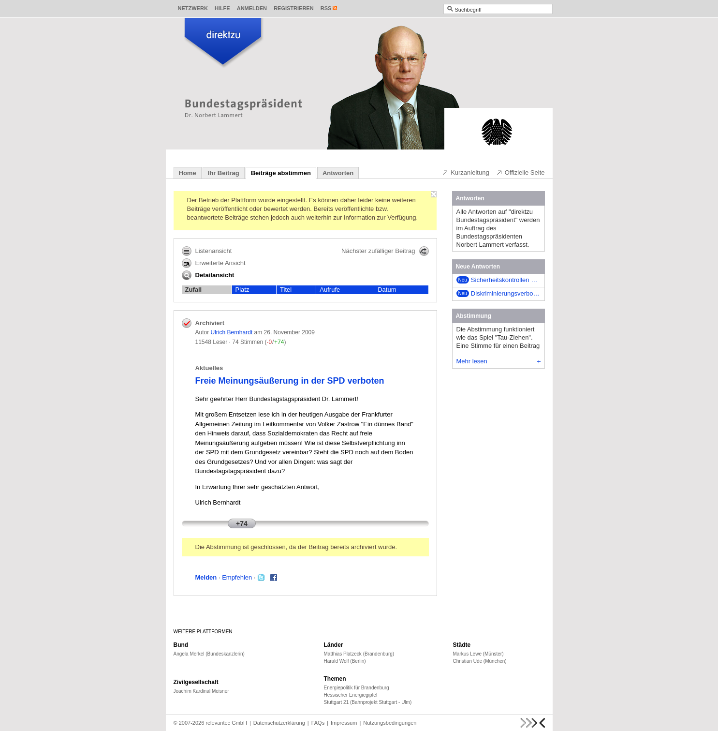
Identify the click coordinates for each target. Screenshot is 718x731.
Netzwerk (193, 8)
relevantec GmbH (226, 723)
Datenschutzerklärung (279, 723)
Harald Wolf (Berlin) (345, 661)
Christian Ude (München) (480, 661)
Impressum (344, 723)
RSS (326, 8)
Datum (387, 289)
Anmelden (252, 8)
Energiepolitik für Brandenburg (356, 687)
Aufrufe (330, 289)
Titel (286, 289)
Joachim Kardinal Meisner (201, 691)
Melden (206, 577)
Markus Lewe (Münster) (478, 653)
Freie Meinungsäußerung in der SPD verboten (289, 381)
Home (187, 173)
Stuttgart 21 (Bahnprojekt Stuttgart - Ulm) (368, 702)
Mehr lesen (498, 361)
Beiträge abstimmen (281, 173)
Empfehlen (237, 577)
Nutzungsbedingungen (389, 723)
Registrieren (294, 8)
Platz (242, 289)
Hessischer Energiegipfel (351, 695)
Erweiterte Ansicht (214, 263)
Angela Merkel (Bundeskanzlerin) (209, 653)
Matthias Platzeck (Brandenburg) (359, 653)
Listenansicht (207, 251)
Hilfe (222, 8)
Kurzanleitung (465, 172)
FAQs (318, 723)
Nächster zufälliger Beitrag (384, 251)
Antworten (337, 173)
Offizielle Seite (520, 172)
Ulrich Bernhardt (232, 332)
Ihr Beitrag (223, 173)
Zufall (193, 289)
